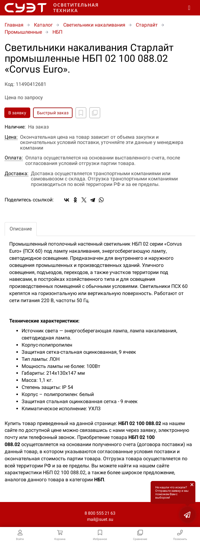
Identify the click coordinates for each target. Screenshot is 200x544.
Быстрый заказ (53, 112)
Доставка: (16, 173)
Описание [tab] (21, 229)
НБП (57, 32)
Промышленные (23, 32)
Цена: (11, 137)
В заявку (17, 112)
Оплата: (14, 158)
